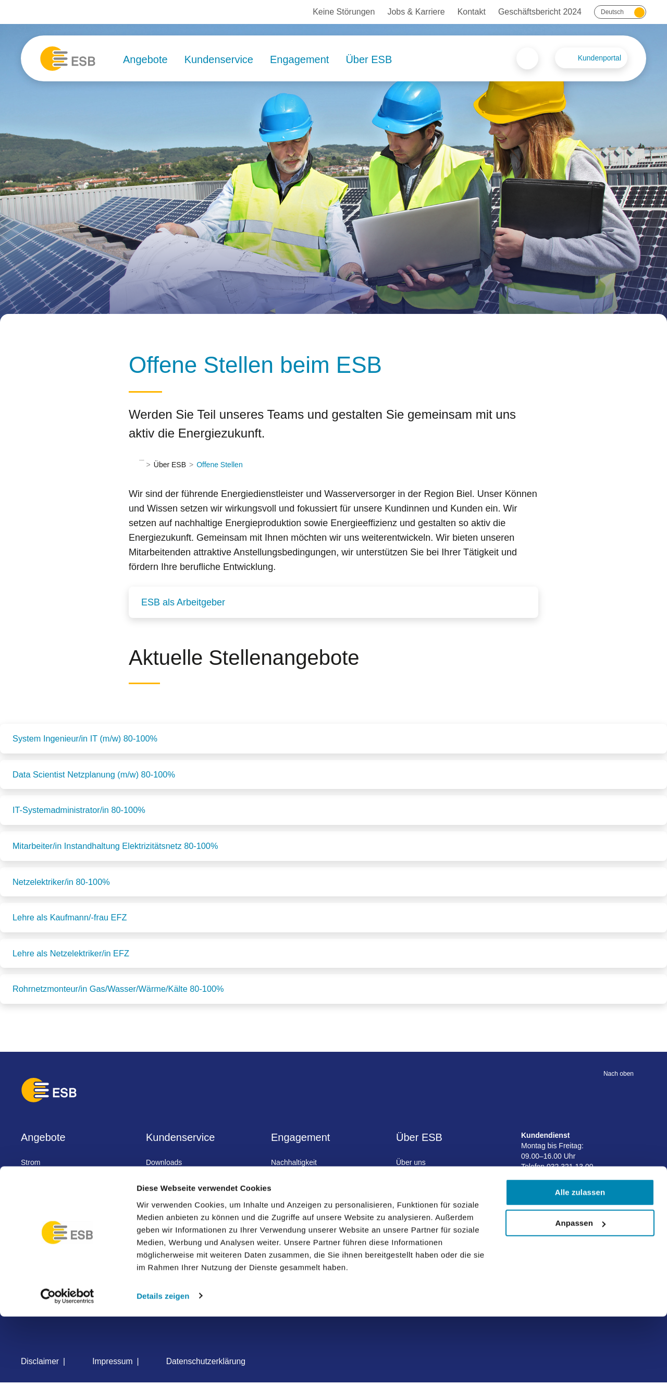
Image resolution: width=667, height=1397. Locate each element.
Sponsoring (290, 1195)
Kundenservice (218, 59)
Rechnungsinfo (174, 1214)
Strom (36, 1176)
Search (527, 58)
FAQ (157, 1195)
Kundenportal (599, 58)
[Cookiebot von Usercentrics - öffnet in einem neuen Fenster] (67, 1376)
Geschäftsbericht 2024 (540, 11)
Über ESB (368, 59)
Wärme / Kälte (50, 1214)
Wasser (39, 1195)
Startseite (154, 464)
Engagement (299, 59)
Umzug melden (174, 1233)
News (404, 1214)
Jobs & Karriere (415, 11)
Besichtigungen (297, 1233)
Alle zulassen (580, 1273)
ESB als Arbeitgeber (183, 602)
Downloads (168, 1176)
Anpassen (580, 1303)
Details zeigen (163, 1376)
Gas (34, 1233)
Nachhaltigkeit (295, 1176)
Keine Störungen (344, 11)
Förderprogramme (301, 1214)
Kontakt (472, 11)
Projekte (408, 1195)
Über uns (410, 1176)
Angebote (145, 59)
